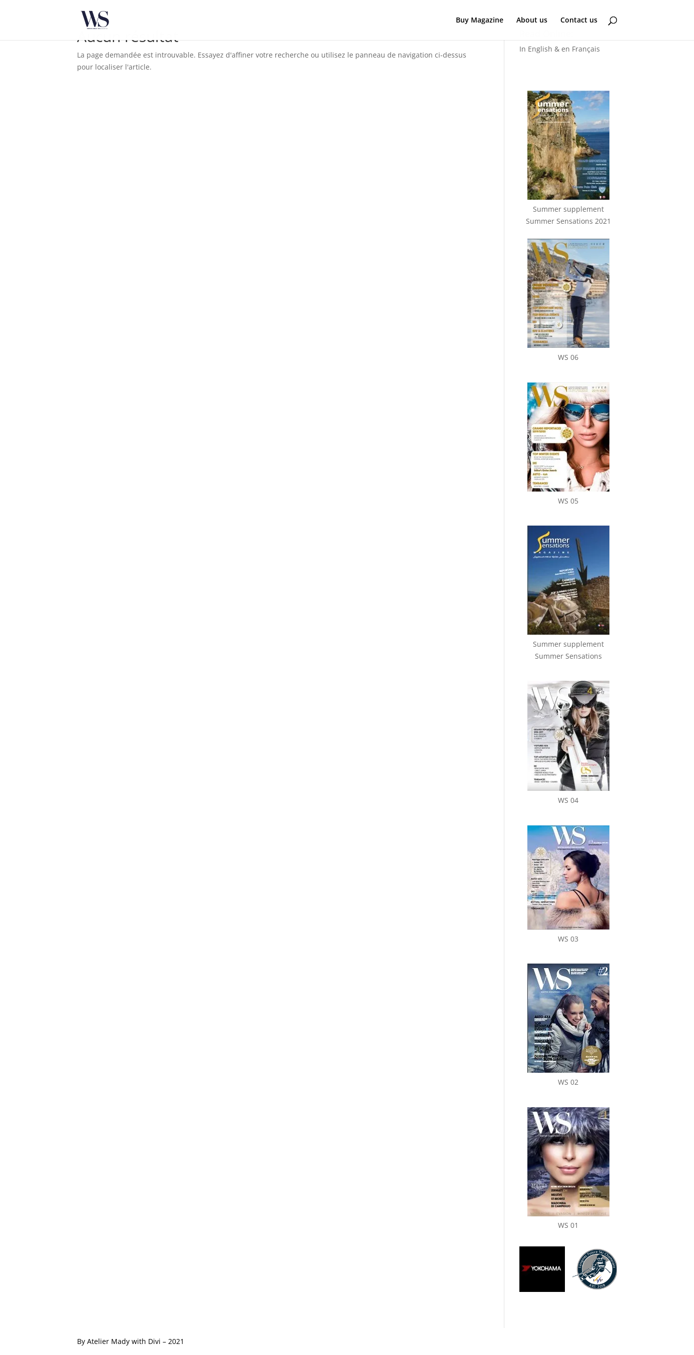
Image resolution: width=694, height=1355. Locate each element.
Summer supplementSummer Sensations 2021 (568, 209)
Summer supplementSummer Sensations (568, 644)
